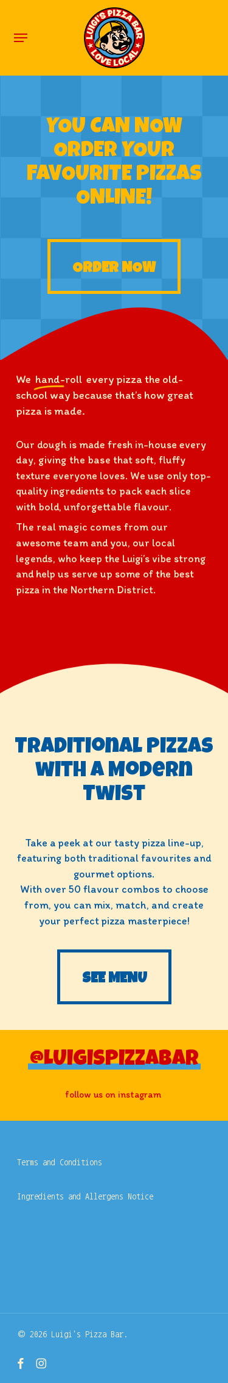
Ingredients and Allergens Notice (85, 1196)
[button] (20, 38)
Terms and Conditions (59, 1162)
